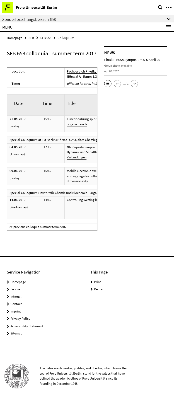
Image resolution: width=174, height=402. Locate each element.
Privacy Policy (20, 318)
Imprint (15, 311)
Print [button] (97, 282)
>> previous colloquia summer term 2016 (38, 227)
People (15, 289)
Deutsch (99, 289)
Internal (16, 296)
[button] (107, 83)
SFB (31, 38)
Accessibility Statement (26, 326)
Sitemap (16, 333)
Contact (16, 304)
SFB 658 (45, 38)
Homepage (14, 38)
